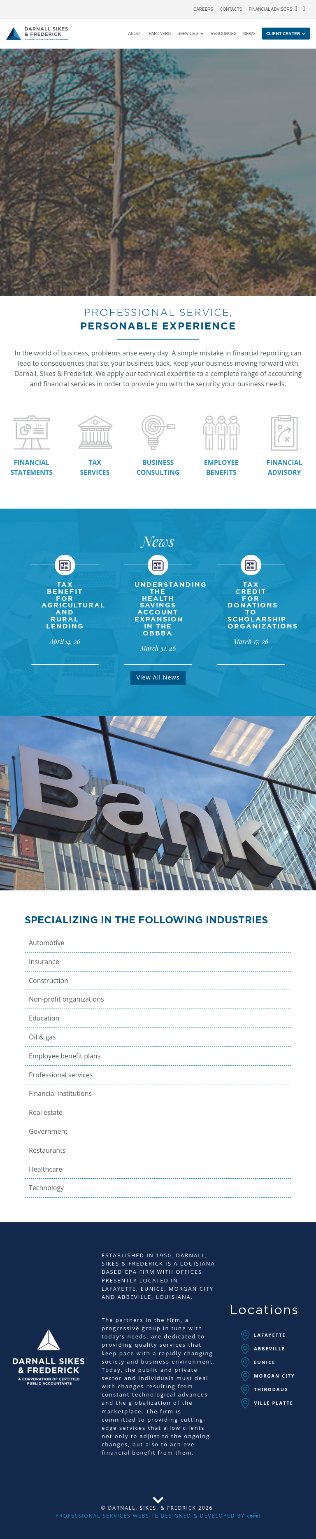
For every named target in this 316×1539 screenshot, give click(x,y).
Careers (203, 9)
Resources (224, 34)
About (135, 34)
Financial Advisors (271, 9)
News (249, 34)
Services (187, 34)
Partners (160, 34)
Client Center (283, 34)
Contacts (231, 9)
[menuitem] (203, 7)
